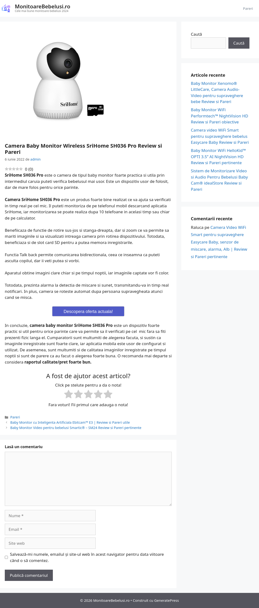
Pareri (248, 8)
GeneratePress (166, 600)
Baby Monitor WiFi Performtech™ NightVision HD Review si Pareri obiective (219, 116)
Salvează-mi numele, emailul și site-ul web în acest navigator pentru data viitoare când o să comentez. (87, 557)
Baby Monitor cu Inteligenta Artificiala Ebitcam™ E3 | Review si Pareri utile (70, 422)
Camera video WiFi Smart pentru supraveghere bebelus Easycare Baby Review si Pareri (220, 136)
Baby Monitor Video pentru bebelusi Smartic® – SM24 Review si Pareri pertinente (75, 427)
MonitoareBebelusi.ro (42, 6)
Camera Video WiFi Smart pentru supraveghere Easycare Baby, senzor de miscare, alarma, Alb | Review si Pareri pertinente (219, 242)
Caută (196, 34)
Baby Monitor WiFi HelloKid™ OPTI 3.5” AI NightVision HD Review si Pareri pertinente (218, 156)
